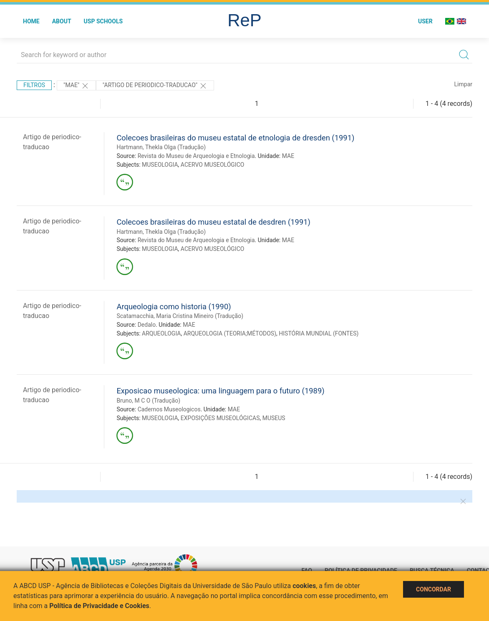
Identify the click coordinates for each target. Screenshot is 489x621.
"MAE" (76, 86)
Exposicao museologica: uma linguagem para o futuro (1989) (220, 390)
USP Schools (103, 21)
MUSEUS (273, 418)
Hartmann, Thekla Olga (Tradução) (161, 147)
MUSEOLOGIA (160, 164)
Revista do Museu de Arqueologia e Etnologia (196, 156)
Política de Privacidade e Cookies (99, 606)
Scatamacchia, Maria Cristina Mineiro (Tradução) (179, 316)
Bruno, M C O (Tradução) (148, 400)
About (61, 21)
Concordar (433, 589)
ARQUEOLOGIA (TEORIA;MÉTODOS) (230, 333)
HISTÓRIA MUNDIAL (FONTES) (318, 333)
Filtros (34, 85)
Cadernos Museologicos (169, 409)
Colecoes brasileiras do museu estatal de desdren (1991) (213, 222)
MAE (288, 156)
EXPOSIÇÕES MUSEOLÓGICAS (220, 418)
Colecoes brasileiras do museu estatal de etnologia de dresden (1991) (235, 137)
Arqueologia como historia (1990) (173, 306)
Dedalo (147, 324)
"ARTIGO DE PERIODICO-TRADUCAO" (155, 86)
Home (31, 21)
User (425, 21)
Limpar (463, 84)
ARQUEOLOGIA (161, 333)
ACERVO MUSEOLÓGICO (212, 164)
